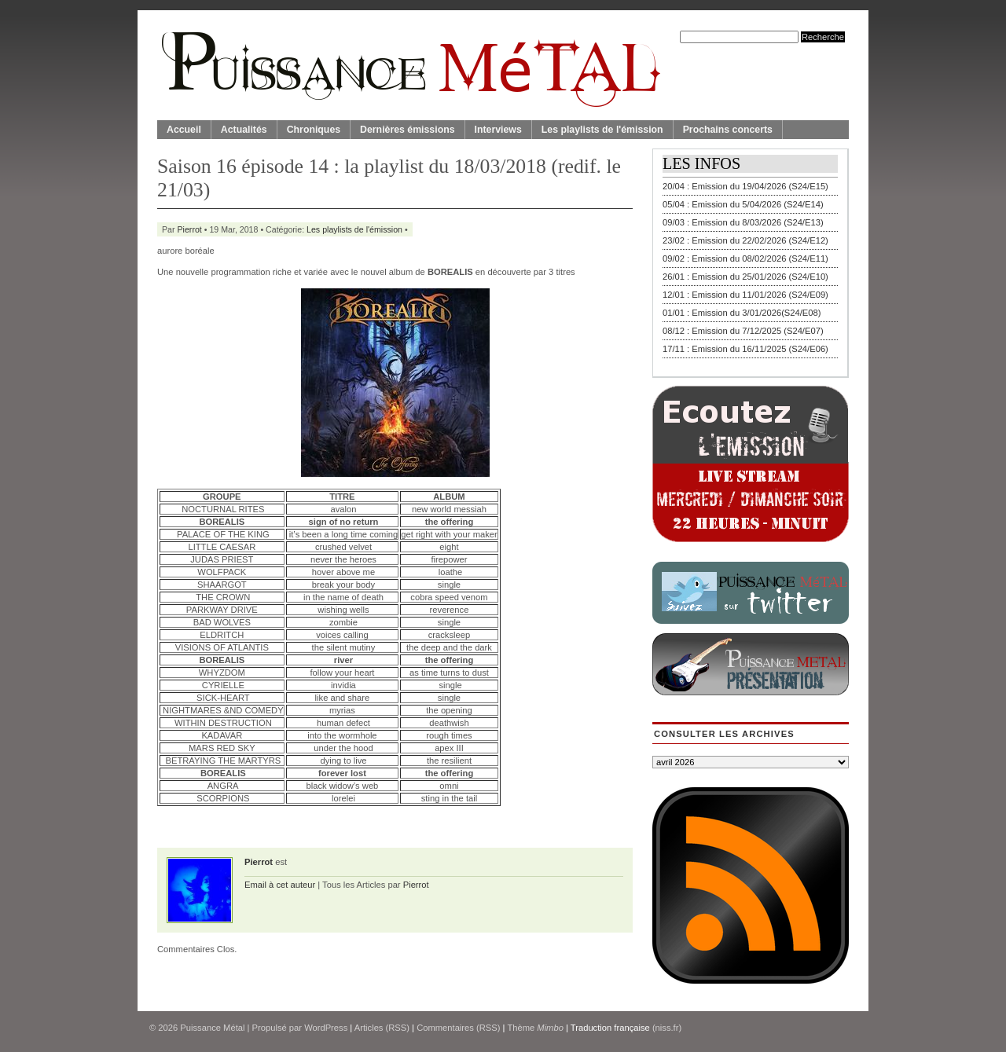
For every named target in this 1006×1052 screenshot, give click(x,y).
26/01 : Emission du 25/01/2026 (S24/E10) (745, 276)
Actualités (244, 129)
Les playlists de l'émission (602, 129)
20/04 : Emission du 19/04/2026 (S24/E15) (745, 186)
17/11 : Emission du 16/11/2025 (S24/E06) (745, 349)
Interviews (498, 129)
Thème (535, 1027)
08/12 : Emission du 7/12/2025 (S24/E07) (743, 330)
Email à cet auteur (279, 884)
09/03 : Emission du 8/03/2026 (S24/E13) (743, 222)
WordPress (325, 1027)
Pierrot (190, 229)
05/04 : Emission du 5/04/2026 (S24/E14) (743, 204)
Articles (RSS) (381, 1027)
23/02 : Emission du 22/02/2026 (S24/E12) (745, 240)
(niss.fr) (666, 1027)
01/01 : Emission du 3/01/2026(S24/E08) (742, 312)
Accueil (184, 129)
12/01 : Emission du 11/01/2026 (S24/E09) (745, 294)
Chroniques (313, 129)
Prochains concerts (728, 129)
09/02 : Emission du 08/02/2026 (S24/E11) (745, 258)
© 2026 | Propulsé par (226, 1027)
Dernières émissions (407, 129)
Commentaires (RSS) (458, 1027)
